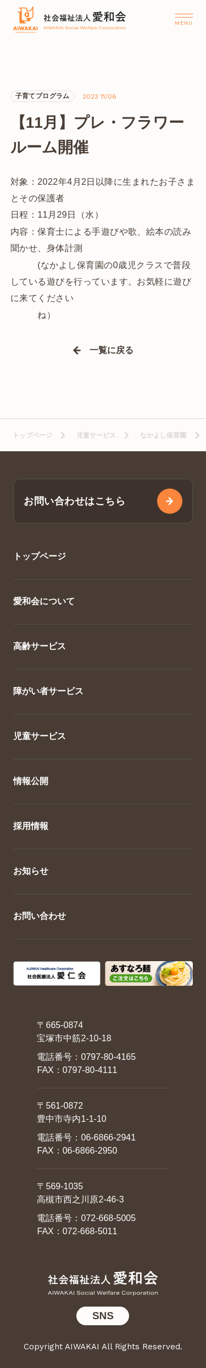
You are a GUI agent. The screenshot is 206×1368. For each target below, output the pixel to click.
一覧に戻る (111, 350)
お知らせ (30, 871)
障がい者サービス (48, 691)
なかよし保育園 (163, 435)
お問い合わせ (39, 916)
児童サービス (96, 435)
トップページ (32, 435)
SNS (103, 1315)
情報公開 (30, 781)
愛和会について (44, 601)
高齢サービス (39, 646)
